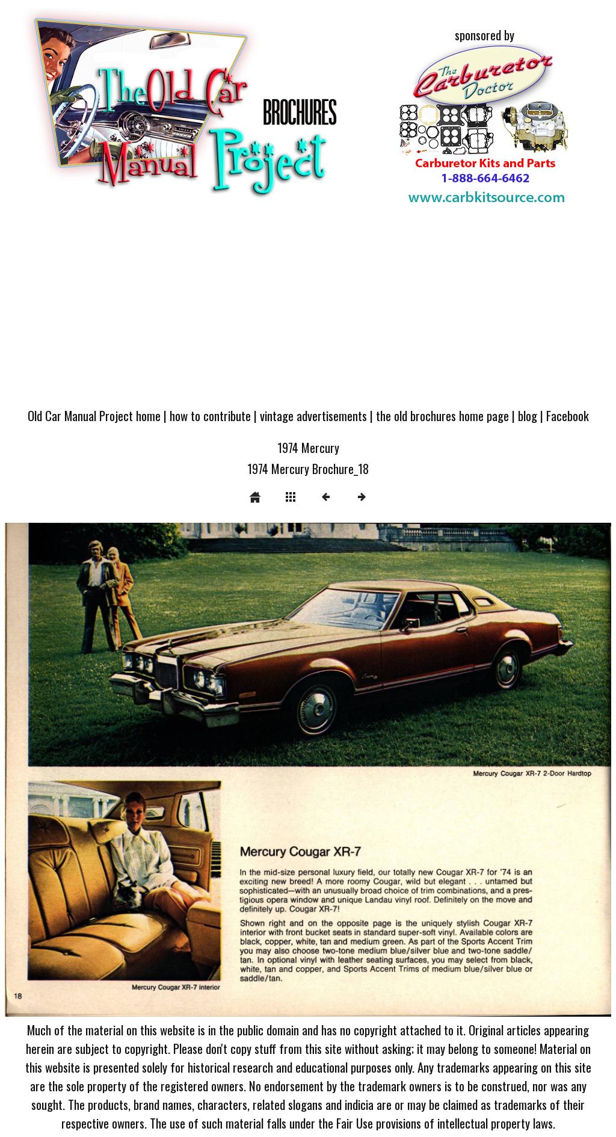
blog (527, 415)
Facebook (567, 415)
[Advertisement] (308, 309)
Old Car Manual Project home (94, 415)
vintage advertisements (313, 415)
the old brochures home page (442, 415)
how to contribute (210, 415)
